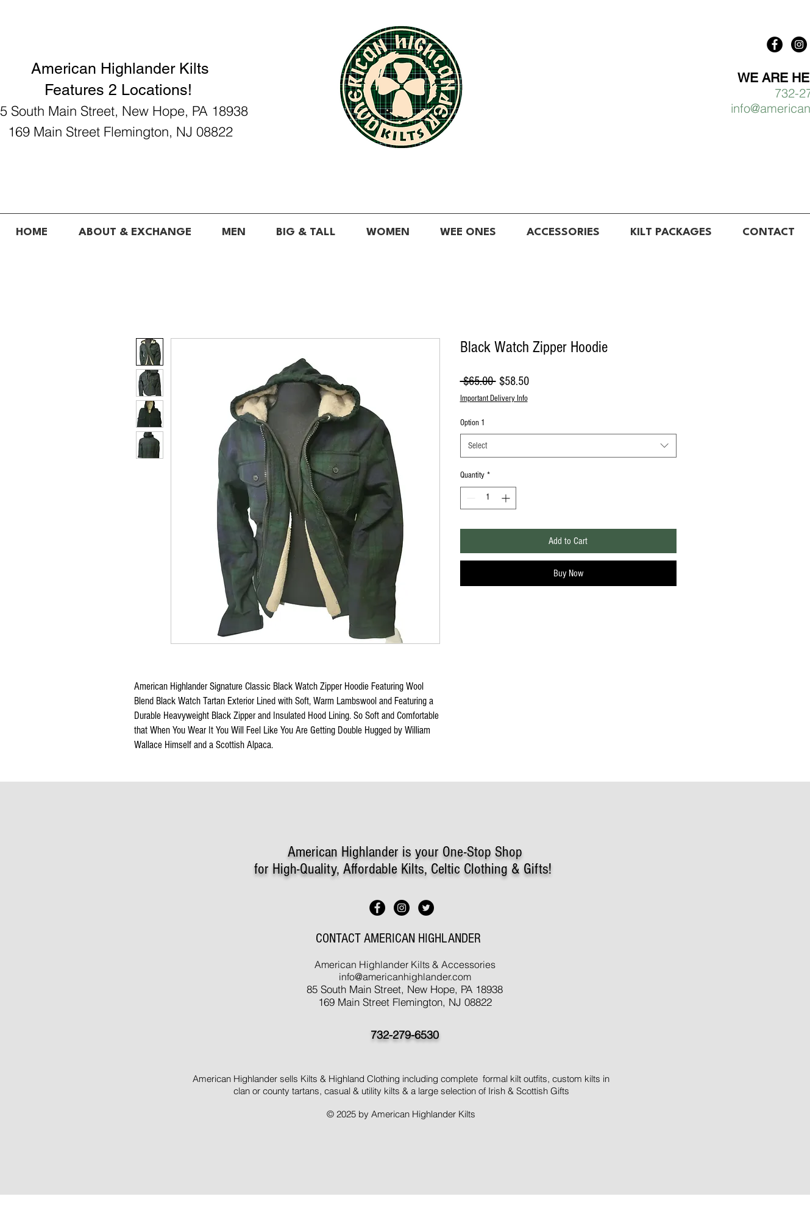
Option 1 (472, 423)
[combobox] (568, 446)
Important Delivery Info (494, 398)
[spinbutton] (488, 498)
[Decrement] (469, 498)
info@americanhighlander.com (405, 977)
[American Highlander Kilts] (775, 44)
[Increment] (506, 498)
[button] (234, 227)
